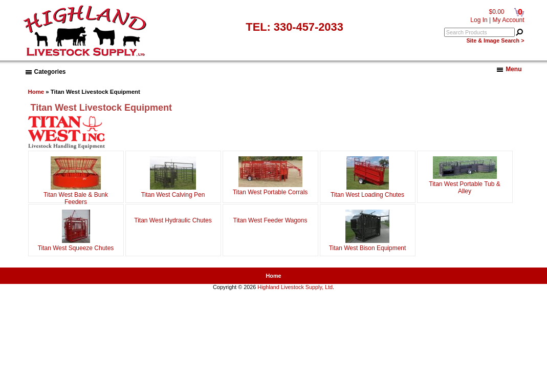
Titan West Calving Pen (173, 191)
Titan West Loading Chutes (367, 191)
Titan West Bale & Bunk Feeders (75, 195)
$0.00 (496, 11)
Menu (509, 69)
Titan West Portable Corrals (270, 188)
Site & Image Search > (495, 40)
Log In (478, 20)
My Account (508, 20)
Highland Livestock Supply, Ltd (295, 287)
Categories (46, 71)
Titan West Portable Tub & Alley (464, 184)
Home (36, 92)
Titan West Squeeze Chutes (76, 244)
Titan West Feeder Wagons (270, 219)
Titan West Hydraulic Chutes (172, 219)
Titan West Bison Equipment (367, 244)
